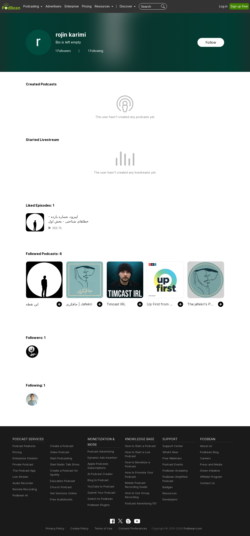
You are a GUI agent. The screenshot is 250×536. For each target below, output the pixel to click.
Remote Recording (24, 489)
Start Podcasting (60, 458)
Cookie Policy (83, 528)
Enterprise (69, 6)
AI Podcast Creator (99, 474)
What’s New (169, 452)
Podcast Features (23, 446)
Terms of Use (105, 528)
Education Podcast (61, 481)
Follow (211, 42)
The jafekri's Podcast (200, 304)
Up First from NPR (160, 304)
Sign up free (240, 6)
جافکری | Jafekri (78, 304)
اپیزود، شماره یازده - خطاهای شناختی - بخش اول (68, 219)
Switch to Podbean (99, 498)
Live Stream (19, 476)
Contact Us (207, 483)
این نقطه (32, 304)
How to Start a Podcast (139, 446)
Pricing (83, 6)
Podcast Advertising (100, 451)
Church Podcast (60, 487)
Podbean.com (187, 528)
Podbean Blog (209, 452)
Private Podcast (22, 464)
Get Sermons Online (62, 493)
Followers (63, 50)
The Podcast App (23, 470)
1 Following (95, 50)
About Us (205, 446)
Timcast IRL (116, 304)
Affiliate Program (210, 476)
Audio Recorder (22, 483)
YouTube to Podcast (100, 486)
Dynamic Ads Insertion (101, 457)
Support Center (171, 446)
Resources (169, 493)
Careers (205, 458)
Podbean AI (19, 495)
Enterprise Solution (24, 458)
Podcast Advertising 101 (140, 503)
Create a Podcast (61, 446)
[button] (32, 6)
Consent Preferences (132, 528)
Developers (169, 499)
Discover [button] (122, 6)
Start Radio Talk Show (64, 464)
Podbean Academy (174, 470)
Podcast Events (172, 464)
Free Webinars (171, 458)
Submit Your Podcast (100, 492)
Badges (167, 487)
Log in (225, 6)
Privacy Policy (60, 528)
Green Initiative (209, 470)
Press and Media (210, 464)
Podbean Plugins (98, 505)
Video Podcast (59, 452)
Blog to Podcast (97, 480)
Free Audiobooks (60, 499)
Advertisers (51, 6)
